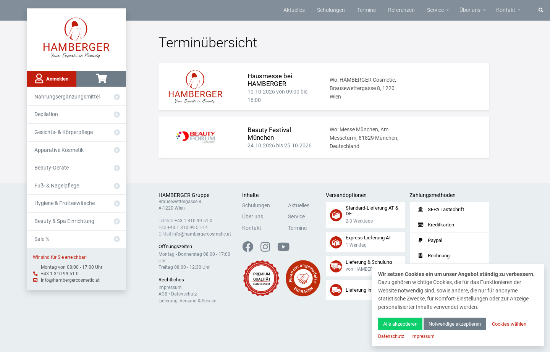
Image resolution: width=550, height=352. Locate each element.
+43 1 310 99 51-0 (60, 273)
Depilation (46, 114)
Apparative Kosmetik (59, 150)
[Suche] (541, 10)
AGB (163, 294)
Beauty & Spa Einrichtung (64, 221)
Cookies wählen (509, 324)
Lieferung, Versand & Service (187, 301)
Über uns (469, 10)
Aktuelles (294, 10)
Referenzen (401, 10)
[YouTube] (283, 249)
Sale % (41, 239)
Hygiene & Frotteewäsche (64, 203)
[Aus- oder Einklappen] (117, 97)
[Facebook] (250, 249)
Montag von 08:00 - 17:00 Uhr (71, 267)
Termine (366, 10)
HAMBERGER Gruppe (184, 195)
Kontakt (505, 10)
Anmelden (51, 79)
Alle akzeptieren (400, 324)
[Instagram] (268, 249)
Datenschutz (184, 294)
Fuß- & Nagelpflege (56, 185)
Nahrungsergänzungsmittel (67, 97)
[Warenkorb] (101, 79)
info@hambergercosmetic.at (70, 280)
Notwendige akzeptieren (455, 324)
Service (435, 10)
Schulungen (331, 10)
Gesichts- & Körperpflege (63, 132)
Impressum (170, 287)
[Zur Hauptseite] (77, 37)
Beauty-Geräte (51, 168)
